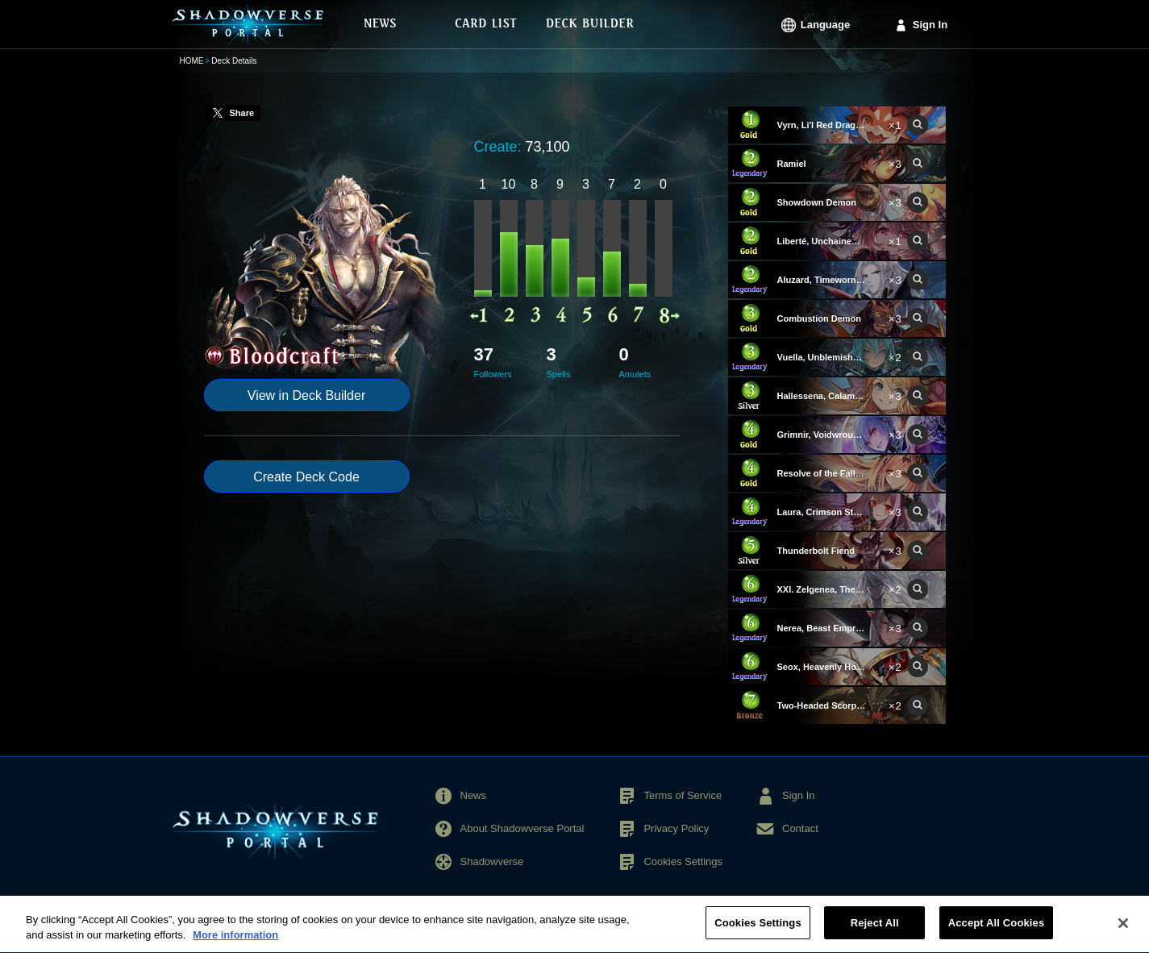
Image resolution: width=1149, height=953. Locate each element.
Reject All (875, 931)
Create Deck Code (306, 477)
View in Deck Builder (306, 395)
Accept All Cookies (996, 931)
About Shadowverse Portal (522, 828)
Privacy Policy (676, 828)
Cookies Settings (682, 861)
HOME (192, 60)
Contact (800, 828)
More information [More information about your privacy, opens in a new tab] (235, 943)
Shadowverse (492, 861)
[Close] (1123, 930)
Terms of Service (682, 795)
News (473, 795)
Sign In (930, 25)
